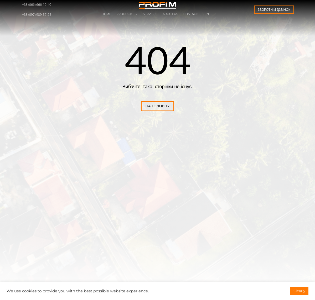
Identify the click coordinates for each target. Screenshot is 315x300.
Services (150, 14)
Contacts (191, 14)
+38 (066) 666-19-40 (36, 4)
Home (106, 14)
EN (209, 14)
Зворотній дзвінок (274, 9)
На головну (136, 105)
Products (127, 14)
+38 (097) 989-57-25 (36, 14)
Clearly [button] (299, 291)
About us (170, 14)
